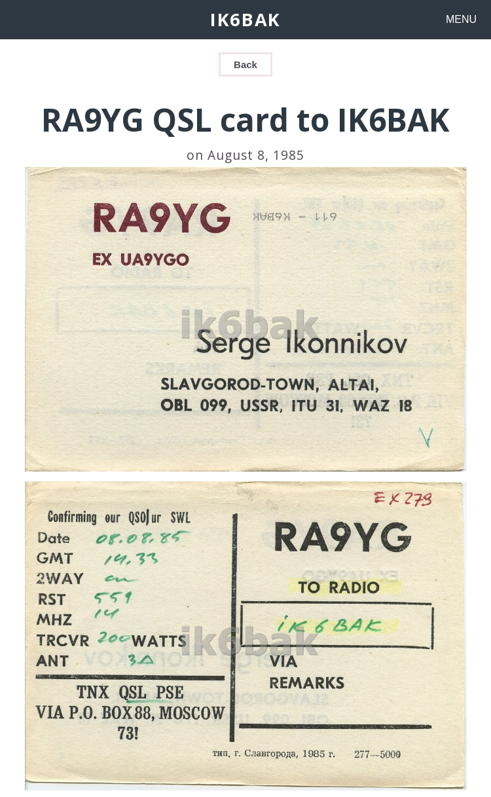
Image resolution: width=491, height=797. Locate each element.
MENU (461, 19)
